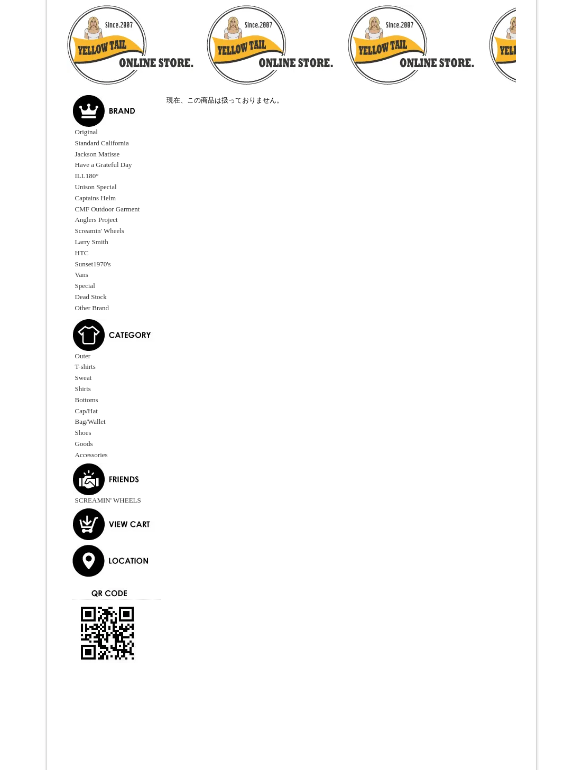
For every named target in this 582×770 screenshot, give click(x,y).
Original (86, 132)
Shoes (83, 433)
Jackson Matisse (97, 154)
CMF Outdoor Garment (107, 209)
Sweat (83, 378)
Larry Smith (91, 242)
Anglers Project (96, 220)
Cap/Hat (86, 411)
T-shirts (85, 366)
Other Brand (92, 308)
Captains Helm (95, 198)
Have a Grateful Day (103, 165)
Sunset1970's (93, 264)
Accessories (91, 455)
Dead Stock (91, 297)
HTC (82, 253)
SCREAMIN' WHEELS (108, 500)
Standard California (102, 143)
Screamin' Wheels (99, 231)
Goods (84, 444)
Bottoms (86, 400)
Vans (81, 275)
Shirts (83, 389)
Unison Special (96, 187)
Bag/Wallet (90, 421)
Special (85, 286)
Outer (83, 356)
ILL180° (87, 176)
